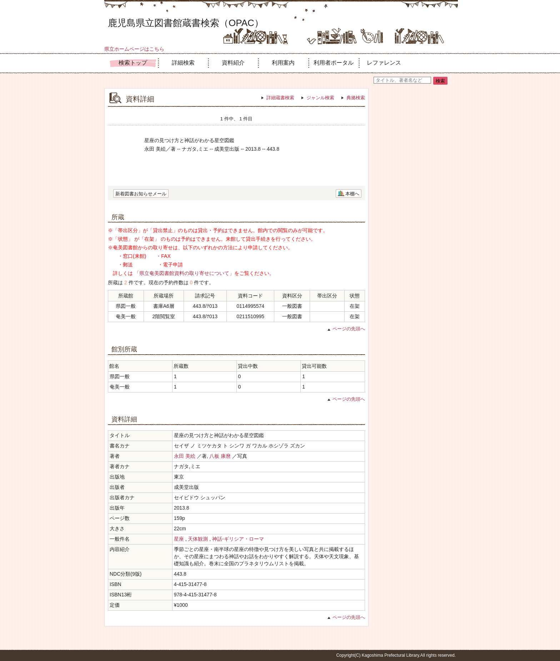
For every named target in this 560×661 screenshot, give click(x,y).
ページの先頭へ (348, 328)
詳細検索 (183, 63)
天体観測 (198, 539)
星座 (179, 539)
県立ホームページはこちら (134, 49)
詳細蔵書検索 (280, 97)
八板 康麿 (220, 456)
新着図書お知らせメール (140, 193)
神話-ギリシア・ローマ (238, 539)
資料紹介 (233, 63)
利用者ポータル (334, 63)
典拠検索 (355, 97)
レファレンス (384, 63)
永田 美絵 (184, 456)
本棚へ (352, 193)
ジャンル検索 (320, 97)
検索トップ (133, 63)
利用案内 (283, 63)
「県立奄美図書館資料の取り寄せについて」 (184, 273)
